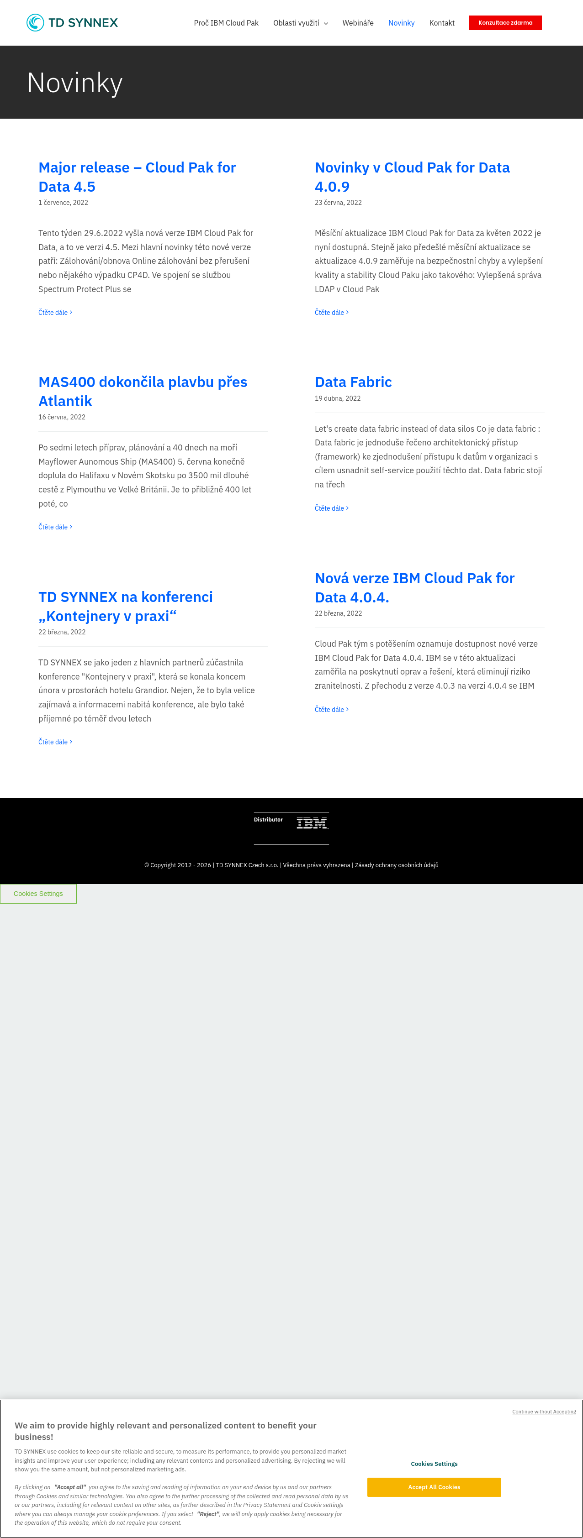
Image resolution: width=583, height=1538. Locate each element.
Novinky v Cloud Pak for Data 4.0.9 (412, 176)
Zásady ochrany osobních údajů (397, 865)
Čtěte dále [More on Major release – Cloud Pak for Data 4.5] (53, 313)
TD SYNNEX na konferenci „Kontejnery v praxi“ (125, 606)
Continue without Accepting (544, 1411)
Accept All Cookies (434, 1487)
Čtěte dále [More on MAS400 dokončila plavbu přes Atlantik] (53, 527)
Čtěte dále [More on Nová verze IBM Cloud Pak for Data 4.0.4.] (329, 710)
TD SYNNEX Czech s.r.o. (247, 865)
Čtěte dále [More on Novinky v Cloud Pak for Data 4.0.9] (329, 313)
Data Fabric (353, 381)
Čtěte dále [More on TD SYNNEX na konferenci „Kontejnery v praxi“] (53, 742)
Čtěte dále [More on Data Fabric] (329, 508)
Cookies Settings (38, 893)
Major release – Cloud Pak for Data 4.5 (137, 176)
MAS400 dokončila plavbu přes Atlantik (143, 391)
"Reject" (208, 1514)
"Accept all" (70, 1487)
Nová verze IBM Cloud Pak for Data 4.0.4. (415, 587)
